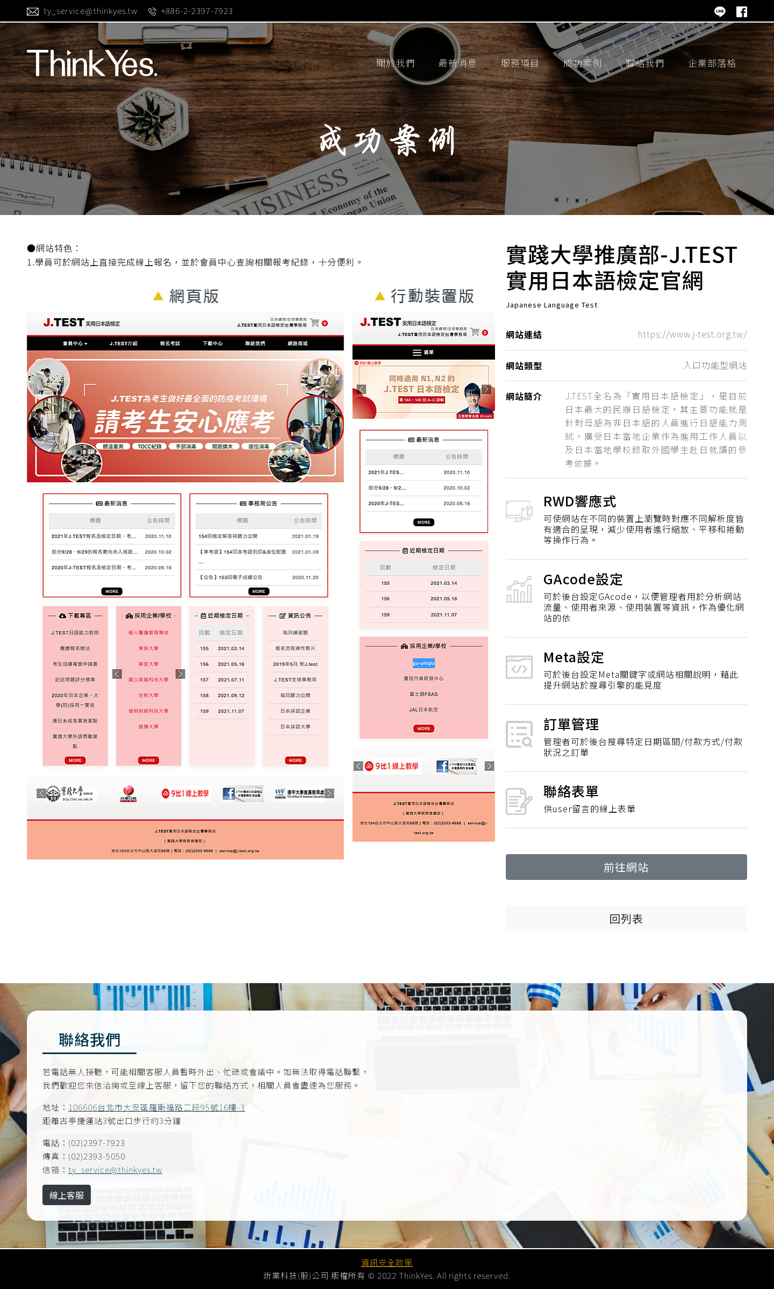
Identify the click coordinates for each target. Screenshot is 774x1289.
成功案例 (582, 62)
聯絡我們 (645, 62)
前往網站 (626, 867)
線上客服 (66, 1194)
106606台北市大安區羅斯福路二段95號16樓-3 (156, 1107)
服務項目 (520, 62)
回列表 (626, 918)
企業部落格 (712, 62)
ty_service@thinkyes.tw (115, 1169)
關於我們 (395, 62)
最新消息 (458, 62)
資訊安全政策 (387, 1262)
